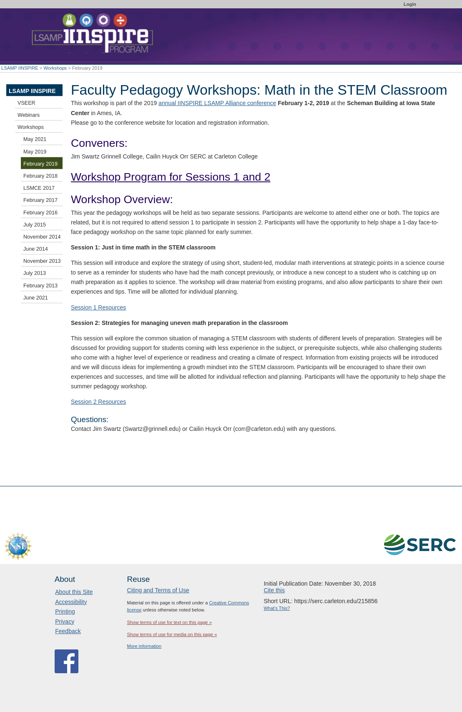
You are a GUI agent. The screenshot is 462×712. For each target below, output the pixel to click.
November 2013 (42, 261)
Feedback (67, 631)
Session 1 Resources (98, 307)
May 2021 (34, 139)
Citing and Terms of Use (158, 590)
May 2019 (34, 152)
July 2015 (34, 225)
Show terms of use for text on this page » (169, 622)
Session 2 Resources (98, 401)
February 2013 (40, 286)
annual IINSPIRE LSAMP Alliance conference (217, 103)
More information (144, 646)
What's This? (277, 608)
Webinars (29, 115)
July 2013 (34, 273)
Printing (65, 611)
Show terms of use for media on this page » (172, 634)
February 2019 (40, 164)
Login (410, 4)
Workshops (55, 67)
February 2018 (40, 176)
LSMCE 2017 (39, 188)
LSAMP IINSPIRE (19, 67)
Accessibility (71, 602)
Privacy (64, 621)
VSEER (26, 103)
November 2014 (42, 237)
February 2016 (40, 213)
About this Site (74, 592)
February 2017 (40, 200)
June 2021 (35, 298)
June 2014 (35, 249)
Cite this (274, 590)
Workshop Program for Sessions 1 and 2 (170, 177)
